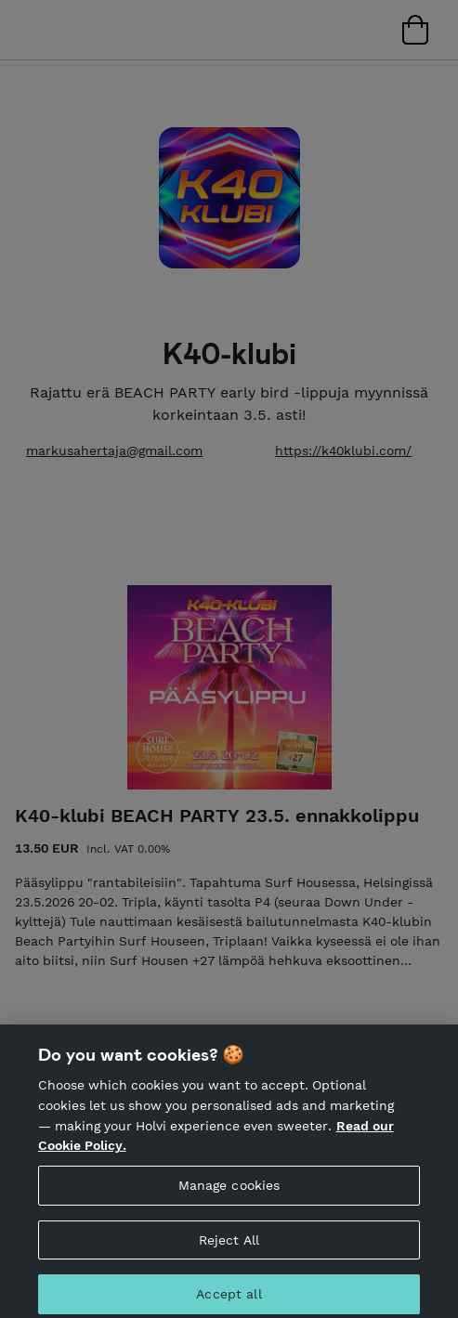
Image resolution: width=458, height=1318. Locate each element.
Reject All (229, 1248)
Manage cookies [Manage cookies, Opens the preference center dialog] (229, 1193)
